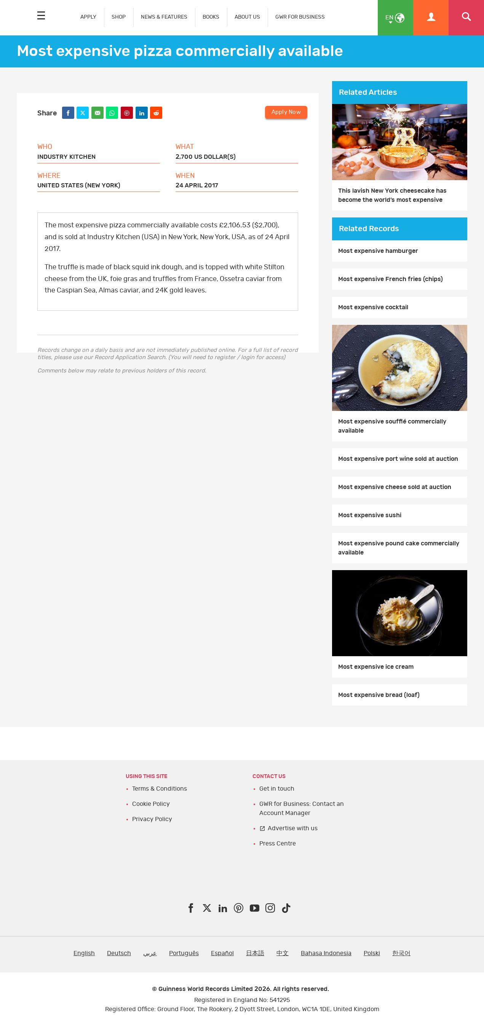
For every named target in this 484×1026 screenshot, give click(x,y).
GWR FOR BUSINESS (300, 17)
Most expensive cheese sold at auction (394, 487)
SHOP (119, 17)
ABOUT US (247, 17)
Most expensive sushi (369, 515)
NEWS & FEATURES (164, 17)
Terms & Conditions (159, 789)
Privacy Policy (152, 819)
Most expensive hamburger (378, 251)
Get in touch (276, 789)
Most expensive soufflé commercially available (392, 426)
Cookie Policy (151, 804)
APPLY (88, 17)
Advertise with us (293, 828)
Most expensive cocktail (373, 307)
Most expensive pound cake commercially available (398, 548)
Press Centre (277, 844)
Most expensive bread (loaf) (379, 695)
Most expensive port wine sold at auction (398, 459)
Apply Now (286, 112)
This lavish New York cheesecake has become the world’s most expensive (392, 195)
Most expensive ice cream (376, 667)
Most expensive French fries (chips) (390, 279)
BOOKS (211, 17)
